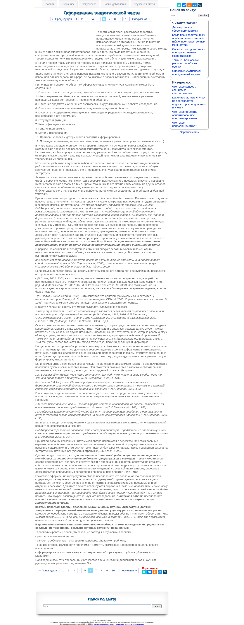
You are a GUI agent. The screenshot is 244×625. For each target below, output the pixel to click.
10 (126, 19)
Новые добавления (115, 4)
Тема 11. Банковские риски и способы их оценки (185, 63)
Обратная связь (189, 132)
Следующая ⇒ (141, 19)
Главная (49, 4)
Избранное (68, 4)
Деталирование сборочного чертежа (185, 29)
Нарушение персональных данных (129, 624)
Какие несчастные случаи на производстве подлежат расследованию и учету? (189, 102)
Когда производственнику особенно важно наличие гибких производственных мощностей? (188, 39)
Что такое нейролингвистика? (184, 124)
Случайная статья (144, 4)
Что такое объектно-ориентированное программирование (185, 115)
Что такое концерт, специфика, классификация (184, 90)
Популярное (89, 4)
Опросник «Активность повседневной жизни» (186, 72)
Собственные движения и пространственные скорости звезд (188, 52)
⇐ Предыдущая (62, 19)
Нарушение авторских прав (101, 624)
